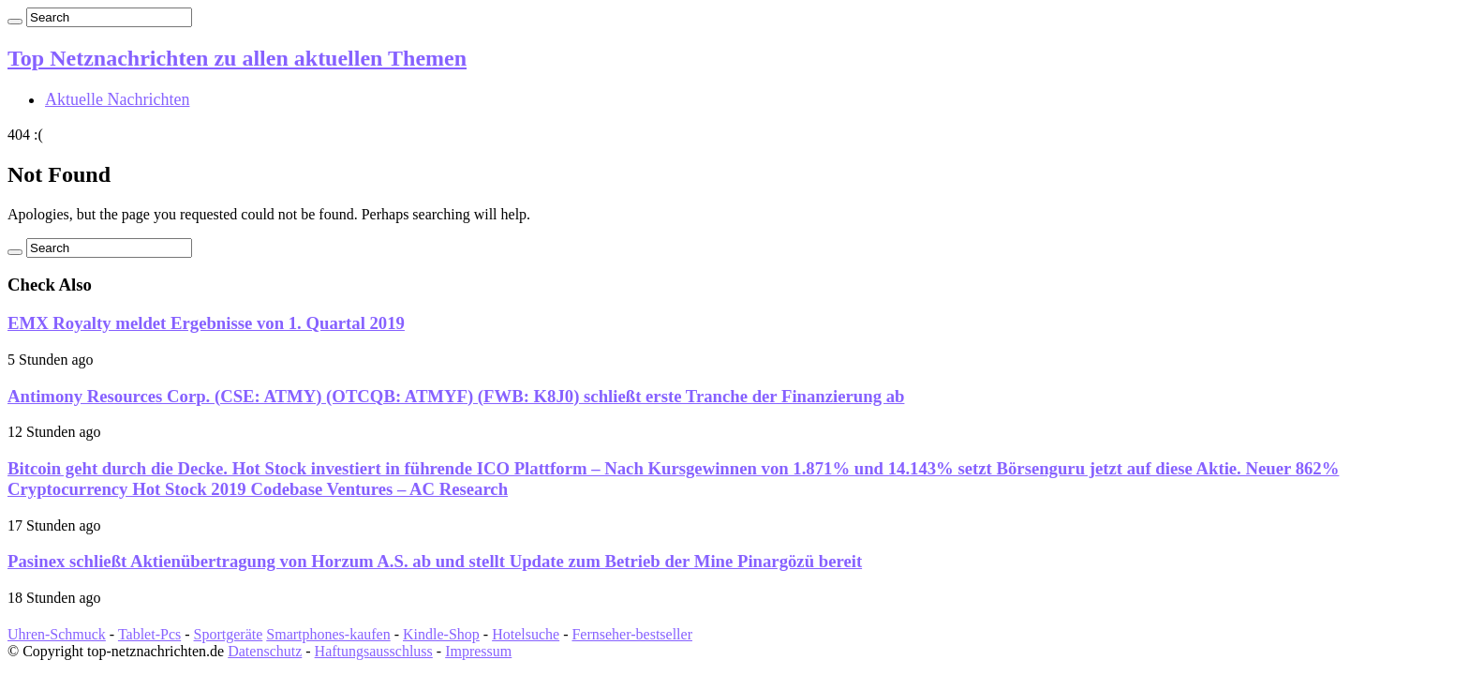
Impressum (478, 651)
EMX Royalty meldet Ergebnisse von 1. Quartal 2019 (206, 323)
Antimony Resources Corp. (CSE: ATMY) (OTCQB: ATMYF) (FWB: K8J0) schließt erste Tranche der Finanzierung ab (455, 396)
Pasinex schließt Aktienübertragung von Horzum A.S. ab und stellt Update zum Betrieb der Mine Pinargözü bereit (434, 561)
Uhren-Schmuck (56, 634)
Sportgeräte (228, 634)
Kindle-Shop (441, 634)
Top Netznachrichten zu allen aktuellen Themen (237, 58)
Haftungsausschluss (374, 651)
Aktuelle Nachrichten (117, 99)
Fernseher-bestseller (631, 634)
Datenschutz (265, 651)
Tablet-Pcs (149, 634)
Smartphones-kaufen (328, 634)
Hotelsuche (525, 634)
